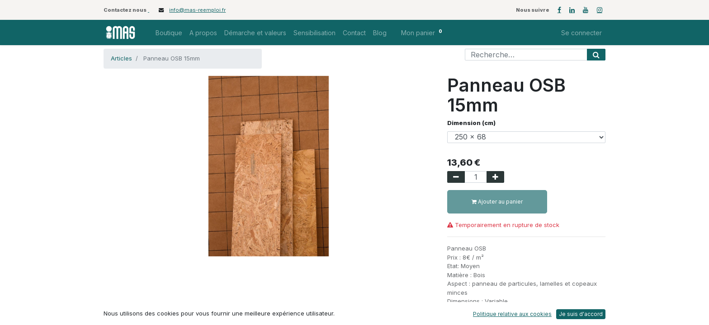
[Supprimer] (456, 177)
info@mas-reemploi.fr (197, 10)
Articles (121, 58)
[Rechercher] (596, 54)
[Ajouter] (495, 177)
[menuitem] (169, 32)
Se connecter (581, 33)
